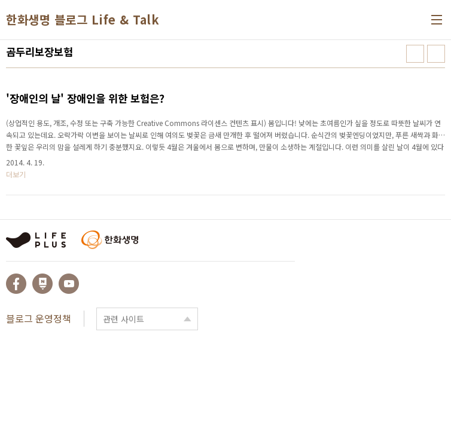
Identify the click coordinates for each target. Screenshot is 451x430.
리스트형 (436, 54)
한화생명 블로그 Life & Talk (82, 19)
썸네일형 (415, 54)
